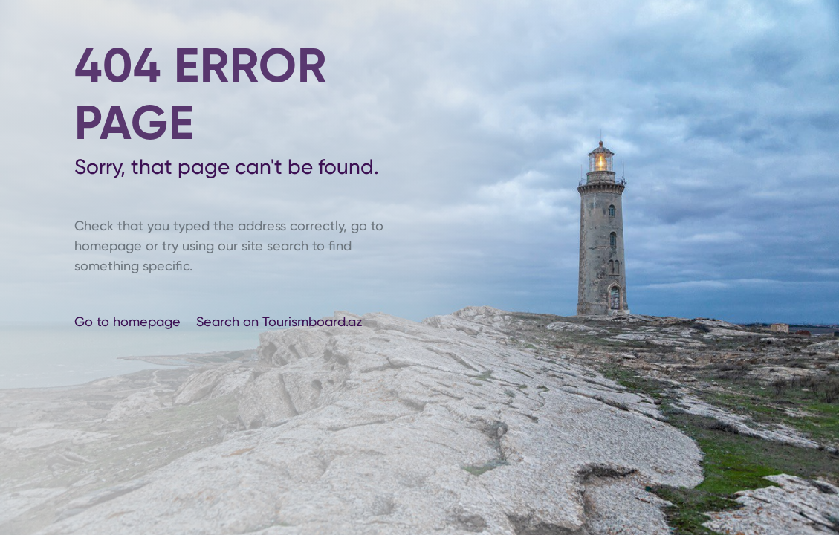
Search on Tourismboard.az (279, 321)
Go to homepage (129, 321)
